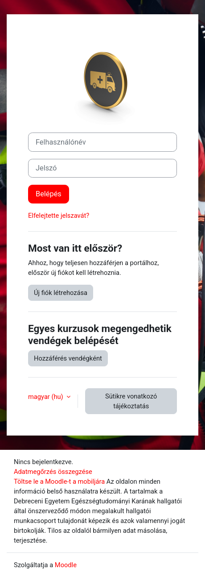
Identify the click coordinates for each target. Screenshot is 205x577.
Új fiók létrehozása (60, 293)
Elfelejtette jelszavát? (58, 216)
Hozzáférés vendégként (68, 358)
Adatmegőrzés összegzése (53, 472)
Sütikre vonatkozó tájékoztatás (131, 401)
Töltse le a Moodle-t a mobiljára (59, 481)
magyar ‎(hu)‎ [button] (46, 397)
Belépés (49, 194)
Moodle (66, 565)
